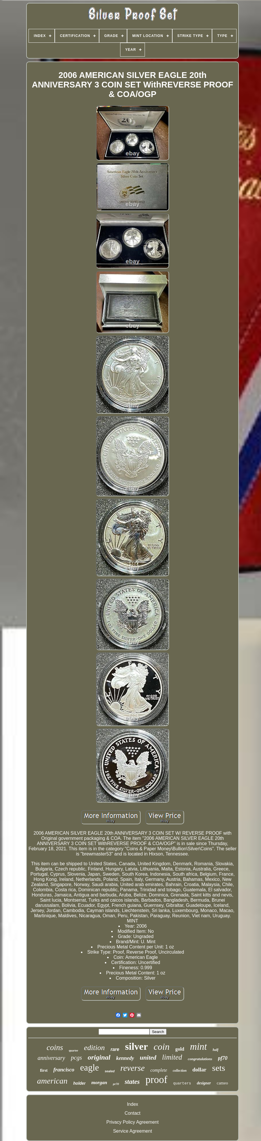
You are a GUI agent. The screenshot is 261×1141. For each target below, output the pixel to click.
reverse (132, 1068)
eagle (89, 1067)
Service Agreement (132, 1131)
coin (161, 1046)
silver (136, 1046)
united (148, 1057)
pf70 (223, 1058)
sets (218, 1068)
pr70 (116, 1084)
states (132, 1081)
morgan (99, 1082)
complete (158, 1070)
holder (79, 1083)
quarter (73, 1050)
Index (132, 1104)
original (99, 1057)
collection (180, 1071)
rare (115, 1049)
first (44, 1070)
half (215, 1050)
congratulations (200, 1059)
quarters (182, 1083)
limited (172, 1057)
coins (55, 1047)
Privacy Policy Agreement (132, 1122)
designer (204, 1083)
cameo (222, 1083)
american (52, 1080)
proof (156, 1079)
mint (198, 1046)
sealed (110, 1071)
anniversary (51, 1058)
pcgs (76, 1057)
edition (94, 1047)
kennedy (125, 1058)
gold (179, 1049)
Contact (132, 1113)
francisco (63, 1070)
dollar (199, 1070)
